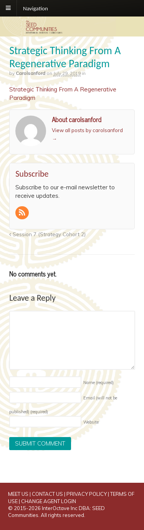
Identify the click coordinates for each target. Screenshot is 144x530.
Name (98, 382)
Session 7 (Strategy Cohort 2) (47, 234)
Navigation (35, 8)
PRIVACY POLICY (86, 494)
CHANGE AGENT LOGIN (48, 501)
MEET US (18, 494)
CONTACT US (47, 494)
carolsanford (30, 73)
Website (91, 422)
